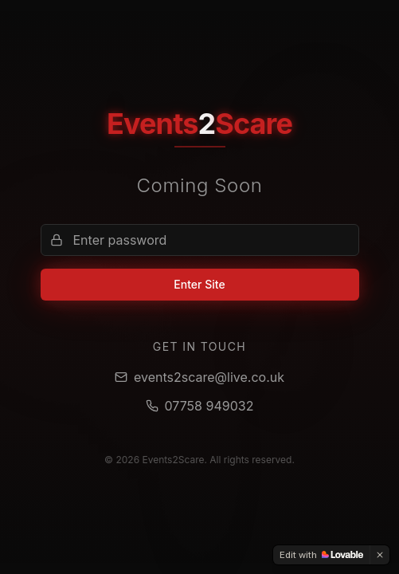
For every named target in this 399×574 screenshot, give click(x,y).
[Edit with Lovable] (321, 554)
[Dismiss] (379, 554)
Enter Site (199, 284)
